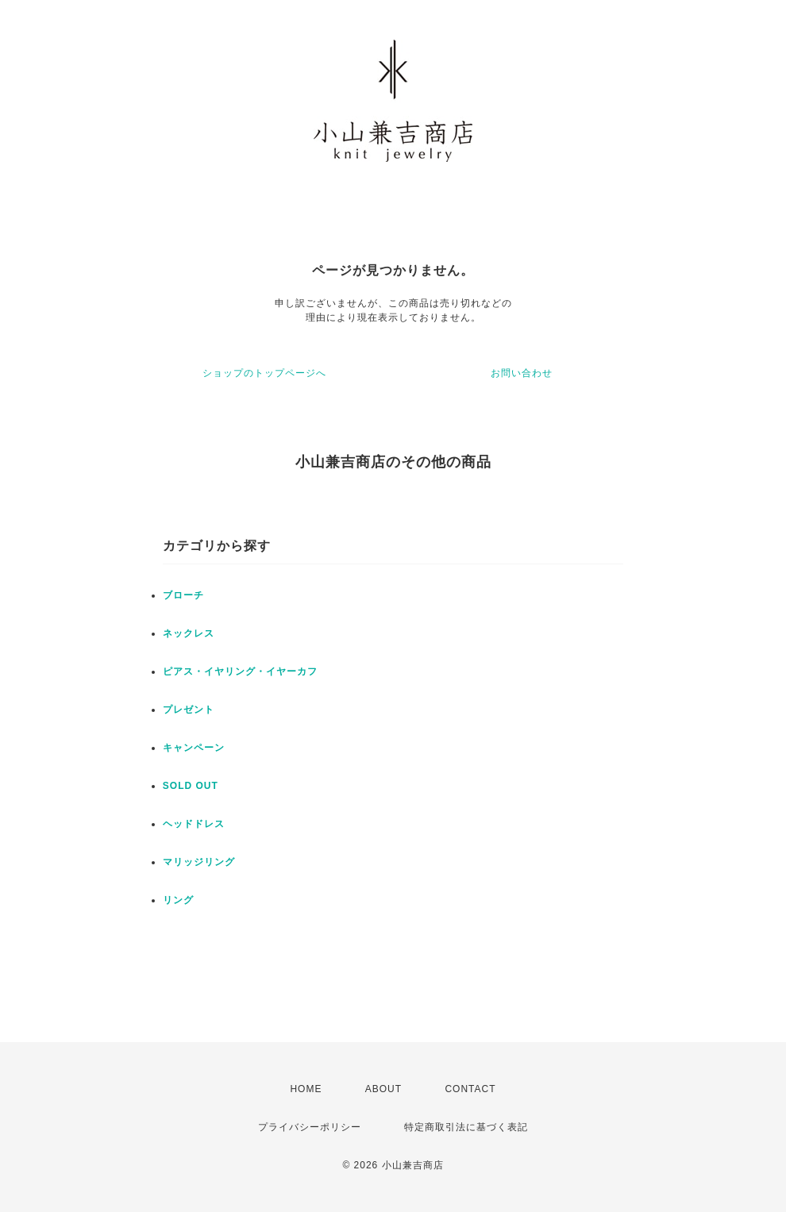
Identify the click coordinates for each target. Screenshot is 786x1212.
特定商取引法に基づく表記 (466, 1127)
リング (178, 900)
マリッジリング (199, 862)
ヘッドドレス (194, 823)
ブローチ (183, 595)
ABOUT (383, 1089)
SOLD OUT (190, 785)
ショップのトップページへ (264, 373)
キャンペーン (194, 747)
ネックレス (188, 633)
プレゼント (188, 709)
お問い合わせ (522, 373)
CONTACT (470, 1089)
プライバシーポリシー (309, 1127)
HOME (306, 1089)
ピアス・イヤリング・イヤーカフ (240, 671)
